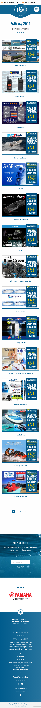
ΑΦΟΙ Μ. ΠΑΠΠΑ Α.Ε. (20, 404)
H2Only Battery (20, 343)
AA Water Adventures (20, 496)
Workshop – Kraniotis (20, 466)
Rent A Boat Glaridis (20, 158)
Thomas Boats (20, 312)
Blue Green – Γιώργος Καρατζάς (20, 281)
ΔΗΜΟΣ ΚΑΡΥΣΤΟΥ (20, 66)
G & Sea (20, 189)
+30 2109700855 (20, 667)
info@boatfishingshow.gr (20, 670)
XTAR (20, 250)
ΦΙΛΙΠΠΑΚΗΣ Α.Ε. (20, 96)
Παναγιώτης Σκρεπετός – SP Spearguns (20, 373)
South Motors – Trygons (20, 219)
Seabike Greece (20, 435)
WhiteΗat (24, 706)
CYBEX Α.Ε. (20, 127)
